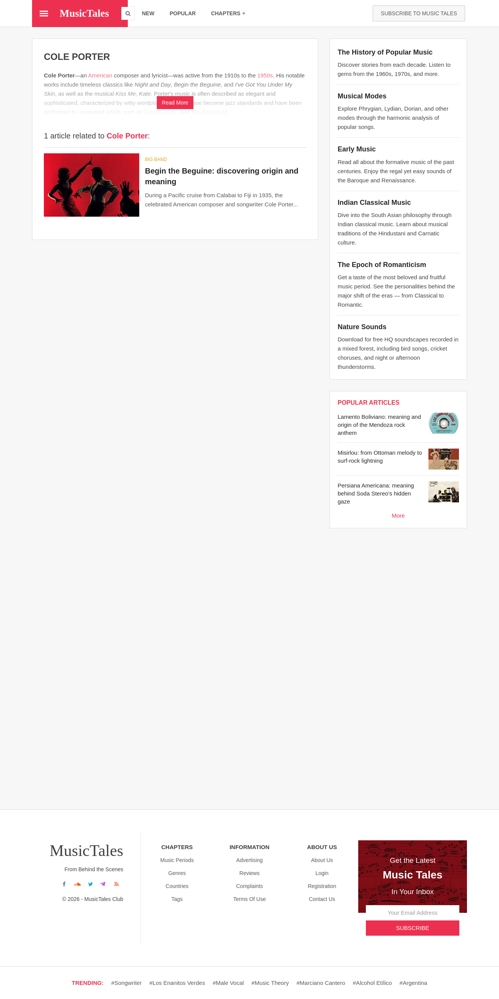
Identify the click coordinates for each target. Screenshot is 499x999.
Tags (177, 899)
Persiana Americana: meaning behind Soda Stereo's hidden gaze (376, 493)
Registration (322, 886)
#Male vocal (228, 983)
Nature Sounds (362, 327)
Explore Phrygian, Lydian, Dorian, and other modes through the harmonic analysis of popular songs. (393, 117)
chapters (228, 13)
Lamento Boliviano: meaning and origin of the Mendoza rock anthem (379, 424)
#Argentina (413, 983)
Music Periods (177, 860)
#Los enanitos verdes (177, 983)
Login (321, 873)
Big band (156, 159)
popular (183, 13)
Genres (177, 873)
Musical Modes (362, 96)
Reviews (250, 873)
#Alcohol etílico (372, 983)
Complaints (249, 886)
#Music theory (270, 983)
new (148, 13)
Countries (177, 886)
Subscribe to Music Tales (419, 13)
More (398, 515)
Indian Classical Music (374, 202)
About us (322, 860)
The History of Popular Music (385, 52)
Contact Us (322, 899)
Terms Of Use (249, 899)
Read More (175, 103)
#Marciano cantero (320, 983)
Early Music (357, 149)
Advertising (249, 860)
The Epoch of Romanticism (382, 265)
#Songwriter (126, 983)
